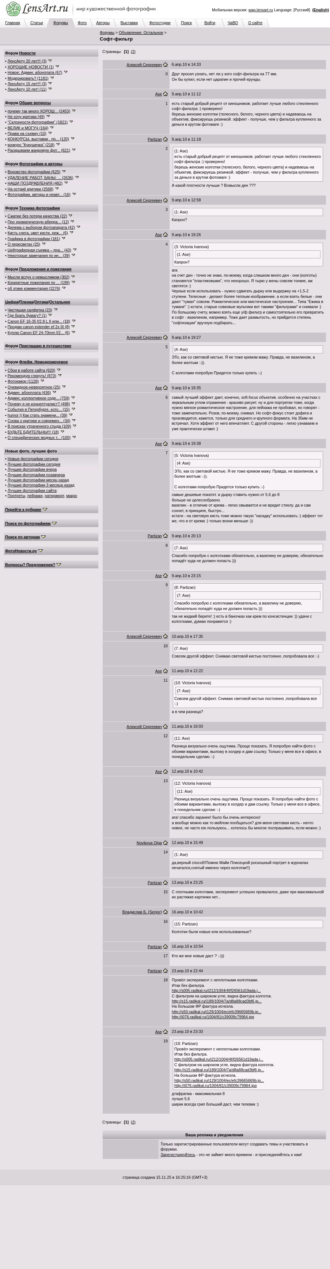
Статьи (36, 22)
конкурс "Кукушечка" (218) (31, 145)
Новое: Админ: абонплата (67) (35, 72)
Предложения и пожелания (45, 269)
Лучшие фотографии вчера (32, 469)
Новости (27, 53)
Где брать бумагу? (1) (27, 315)
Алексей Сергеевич (144, 64)
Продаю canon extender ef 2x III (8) (39, 327)
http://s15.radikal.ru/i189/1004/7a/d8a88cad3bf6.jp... (217, 1001)
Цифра (11, 302)
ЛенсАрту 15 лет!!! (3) (27, 84)
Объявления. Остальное (141, 32)
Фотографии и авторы (40, 164)
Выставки (129, 22)
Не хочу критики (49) (26, 116)
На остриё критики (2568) (30, 189)
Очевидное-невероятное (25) (34, 387)
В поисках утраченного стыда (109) (39, 426)
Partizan (155, 139)
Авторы (103, 22)
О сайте (255, 22)
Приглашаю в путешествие (45, 346)
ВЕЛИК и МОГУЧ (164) (28, 128)
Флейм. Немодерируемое (43, 362)
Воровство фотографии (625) (34, 172)
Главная (12, 22)
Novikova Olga (149, 843)
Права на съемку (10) (27, 133)
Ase (158, 94)
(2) (133, 51)
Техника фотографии (39, 208)
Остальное (60, 302)
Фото (82, 22)
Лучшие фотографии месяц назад (38, 480)
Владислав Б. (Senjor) (142, 912)
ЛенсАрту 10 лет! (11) (27, 89)
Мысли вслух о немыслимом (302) (38, 277)
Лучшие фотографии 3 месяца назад (41, 485)
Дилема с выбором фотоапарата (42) (41, 227)
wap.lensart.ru (261, 10)
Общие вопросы (35, 103)
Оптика (41, 302)
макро (71, 495)
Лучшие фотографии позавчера (36, 475)
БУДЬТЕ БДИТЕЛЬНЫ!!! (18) (33, 432)
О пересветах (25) (24, 244)
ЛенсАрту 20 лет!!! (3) (27, 61)
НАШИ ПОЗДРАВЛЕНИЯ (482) (35, 183)
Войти (209, 22)
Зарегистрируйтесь (178, 1154)
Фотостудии (159, 22)
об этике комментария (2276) (34, 288)
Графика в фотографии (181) (34, 238)
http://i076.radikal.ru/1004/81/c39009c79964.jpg (213, 1017)
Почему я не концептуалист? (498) (39, 404)
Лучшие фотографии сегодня (34, 464)
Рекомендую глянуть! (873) (32, 376)
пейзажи (35, 495)
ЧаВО (233, 22)
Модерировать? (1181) (28, 78)
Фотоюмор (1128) (23, 381)
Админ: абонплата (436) (29, 392)
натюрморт (54, 495)
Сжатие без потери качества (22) (37, 216)
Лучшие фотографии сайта (32, 490)
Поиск (186, 22)
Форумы (60, 22)
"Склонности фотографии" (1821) (38, 122)
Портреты (16, 495)
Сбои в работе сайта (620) (31, 370)
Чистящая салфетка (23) (30, 310)
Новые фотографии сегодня (33, 459)
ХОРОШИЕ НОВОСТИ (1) (31, 67)
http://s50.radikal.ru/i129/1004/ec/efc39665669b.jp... (216, 1011)
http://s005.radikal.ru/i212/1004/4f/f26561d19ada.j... (216, 990)
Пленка (26, 302)
